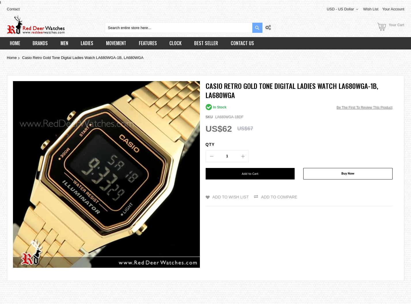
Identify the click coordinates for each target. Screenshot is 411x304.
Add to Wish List (231, 197)
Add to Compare (279, 197)
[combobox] (183, 28)
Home (12, 58)
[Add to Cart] (250, 173)
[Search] (257, 28)
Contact (13, 9)
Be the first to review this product (364, 108)
